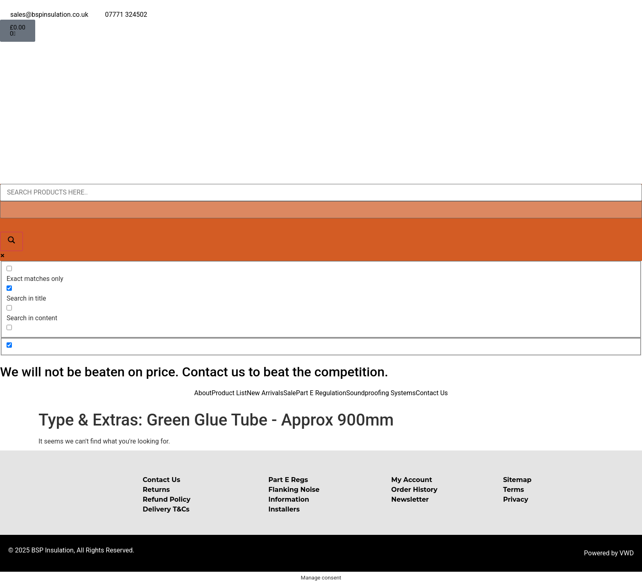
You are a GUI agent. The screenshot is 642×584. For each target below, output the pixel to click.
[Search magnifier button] (11, 241)
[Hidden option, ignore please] (9, 345)
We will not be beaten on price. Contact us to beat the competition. (194, 372)
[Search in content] (9, 307)
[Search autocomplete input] (321, 209)
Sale (289, 393)
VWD (626, 553)
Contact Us (432, 393)
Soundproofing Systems (381, 393)
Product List (229, 393)
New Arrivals (265, 393)
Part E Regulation (321, 393)
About (203, 393)
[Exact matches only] (9, 268)
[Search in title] (9, 288)
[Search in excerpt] (9, 327)
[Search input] (321, 192)
